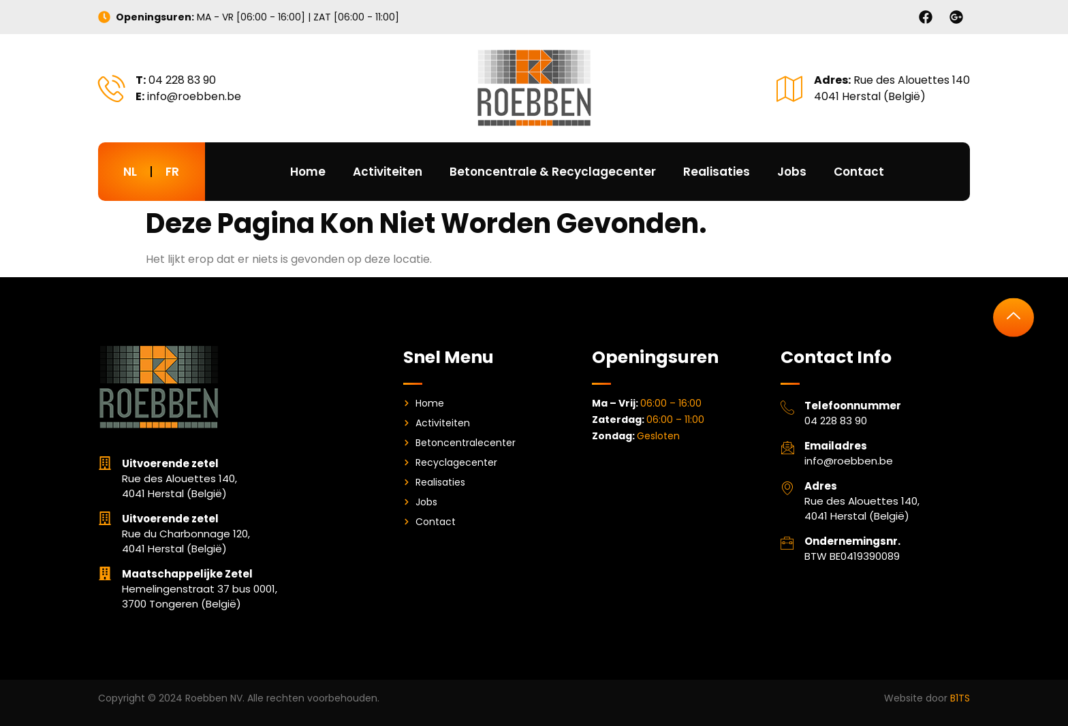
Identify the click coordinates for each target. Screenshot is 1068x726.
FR (172, 171)
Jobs (791, 171)
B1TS (960, 698)
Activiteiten (387, 171)
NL (130, 171)
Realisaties (716, 171)
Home (308, 171)
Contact (859, 171)
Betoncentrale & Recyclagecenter (553, 171)
